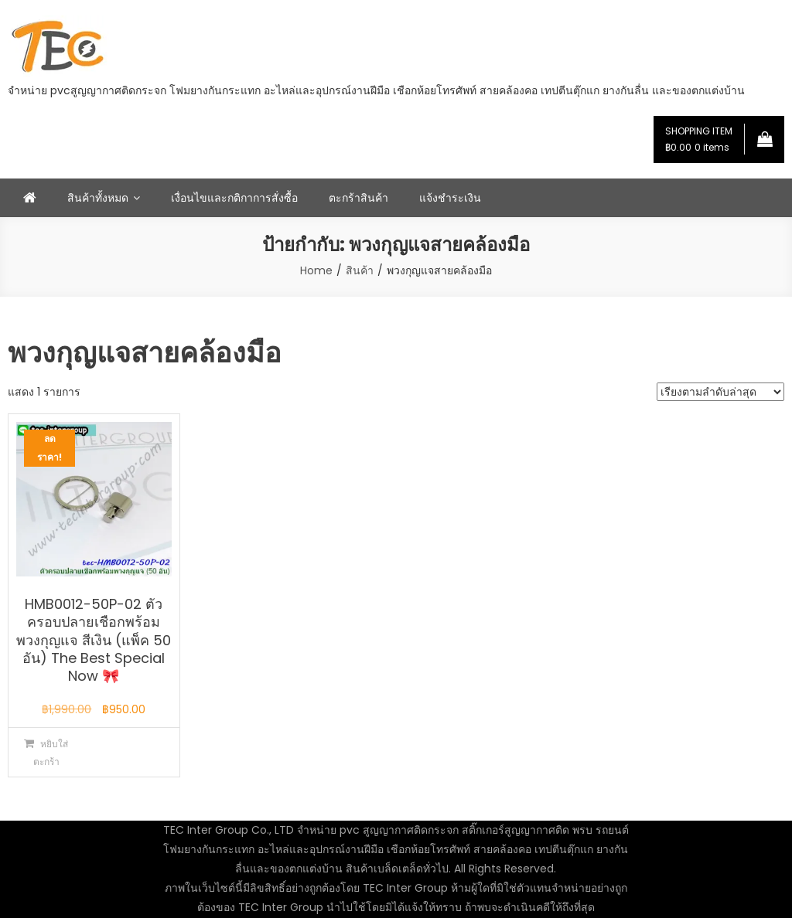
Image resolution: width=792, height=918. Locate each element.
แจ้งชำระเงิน (450, 198)
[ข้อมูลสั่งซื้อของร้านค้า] (720, 391)
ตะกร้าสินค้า (358, 198)
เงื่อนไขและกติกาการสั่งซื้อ (234, 198)
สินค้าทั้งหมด (97, 198)
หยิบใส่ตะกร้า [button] (51, 752)
